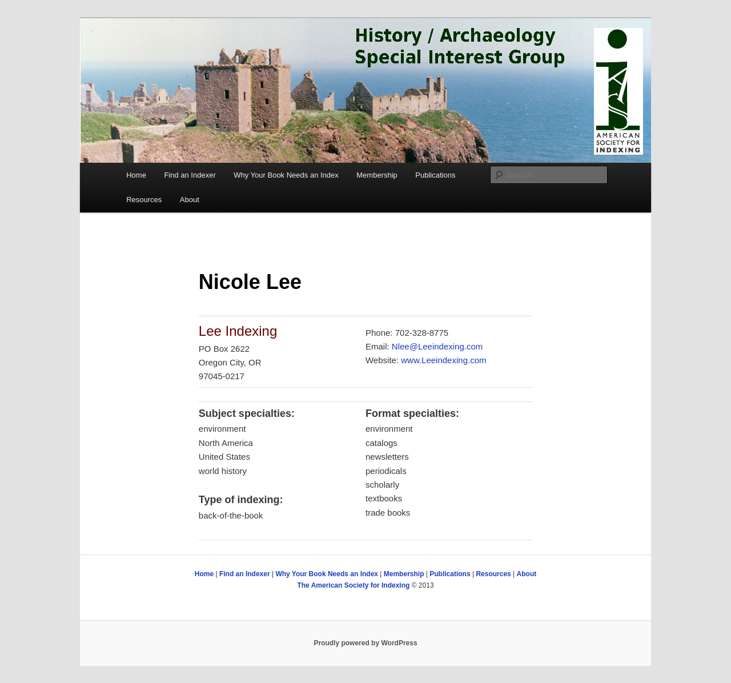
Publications (435, 175)
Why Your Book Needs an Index (286, 175)
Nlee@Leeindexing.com (437, 346)
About (189, 199)
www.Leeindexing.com (443, 360)
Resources (144, 199)
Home (136, 175)
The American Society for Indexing (353, 585)
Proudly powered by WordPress (365, 643)
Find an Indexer (189, 175)
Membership (376, 175)
